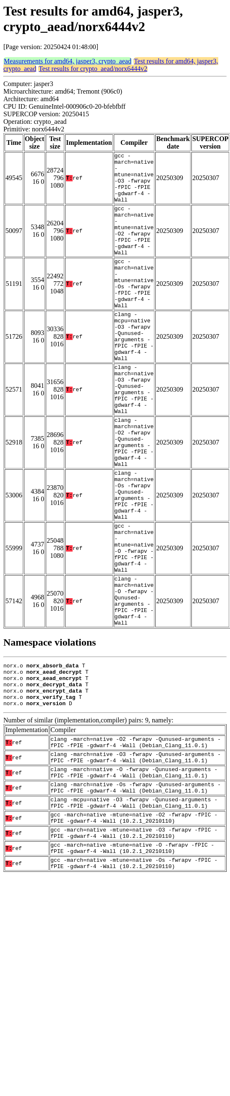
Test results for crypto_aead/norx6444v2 (93, 68)
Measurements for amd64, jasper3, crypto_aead (67, 61)
